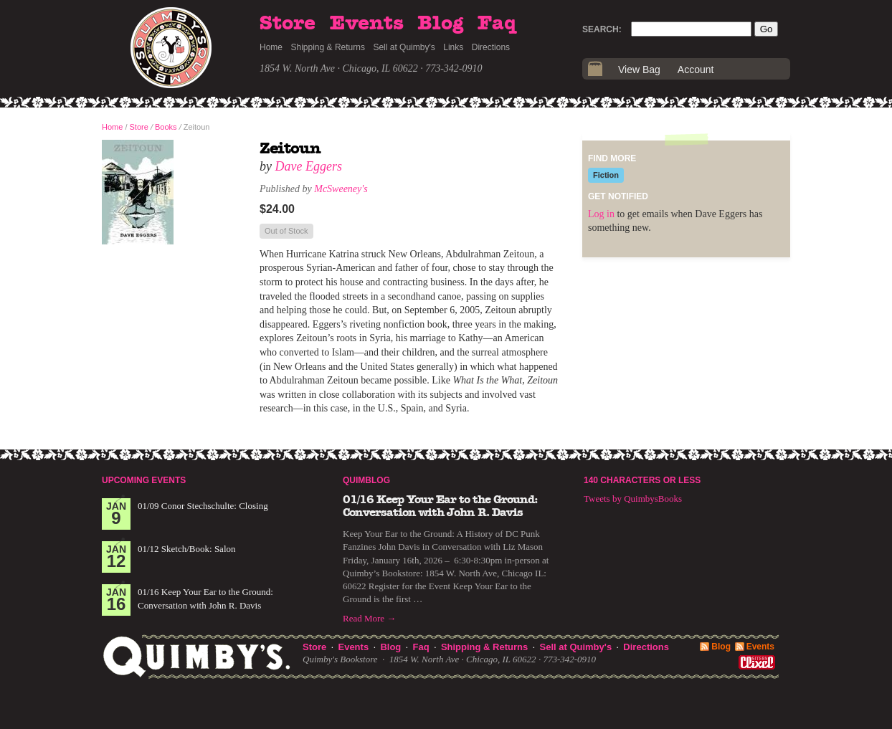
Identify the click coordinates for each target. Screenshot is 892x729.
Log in (601, 214)
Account (696, 69)
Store (287, 24)
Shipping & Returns (328, 47)
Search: (602, 29)
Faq (497, 24)
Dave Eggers (308, 166)
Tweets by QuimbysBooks (633, 498)
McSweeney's (341, 189)
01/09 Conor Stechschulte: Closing (203, 505)
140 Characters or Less (642, 480)
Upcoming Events (144, 480)
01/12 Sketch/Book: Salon (187, 548)
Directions (491, 47)
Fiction (606, 175)
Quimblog (366, 480)
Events (367, 24)
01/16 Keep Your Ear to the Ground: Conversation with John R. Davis (440, 506)
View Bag (639, 69)
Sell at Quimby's (404, 47)
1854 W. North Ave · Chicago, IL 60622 (339, 68)
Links (453, 47)
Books (166, 127)
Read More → (369, 618)
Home (271, 47)
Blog (440, 24)
